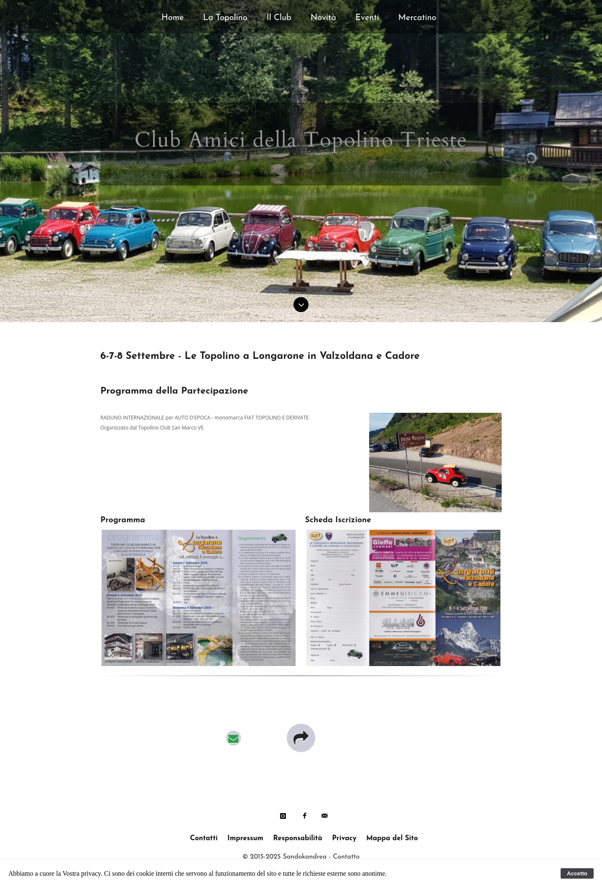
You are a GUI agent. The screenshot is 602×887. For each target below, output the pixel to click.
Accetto (577, 873)
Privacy (344, 838)
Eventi (367, 18)
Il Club (279, 18)
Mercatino (417, 18)
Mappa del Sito (392, 838)
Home (172, 18)
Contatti (203, 838)
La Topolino (225, 18)
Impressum (245, 838)
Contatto (346, 857)
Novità (323, 18)
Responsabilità (297, 838)
